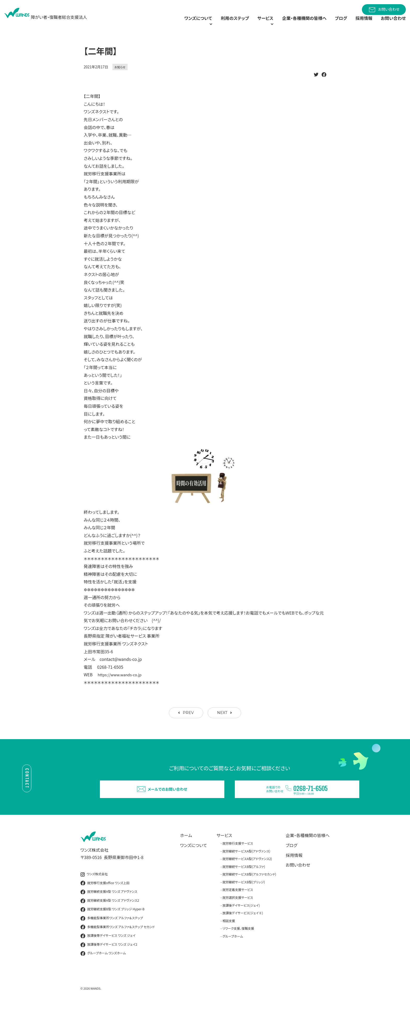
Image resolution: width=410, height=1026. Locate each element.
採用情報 (360, 23)
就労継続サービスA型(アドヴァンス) (246, 870)
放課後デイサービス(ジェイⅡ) (243, 932)
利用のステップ (216, 23)
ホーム (186, 854)
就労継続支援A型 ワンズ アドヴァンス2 (110, 919)
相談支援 (229, 940)
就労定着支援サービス (238, 909)
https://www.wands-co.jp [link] (122, 685)
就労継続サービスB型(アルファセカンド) (249, 893)
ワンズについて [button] (173, 23)
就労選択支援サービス (238, 916)
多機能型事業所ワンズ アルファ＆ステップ (112, 937)
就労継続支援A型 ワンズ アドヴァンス (109, 910)
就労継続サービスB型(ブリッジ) (244, 901)
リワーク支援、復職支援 (238, 947)
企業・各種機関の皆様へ (296, 23)
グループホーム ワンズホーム (103, 972)
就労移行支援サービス (238, 862)
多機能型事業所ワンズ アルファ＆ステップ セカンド (118, 946)
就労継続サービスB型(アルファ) (244, 885)
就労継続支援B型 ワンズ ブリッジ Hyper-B (113, 928)
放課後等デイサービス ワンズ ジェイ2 (109, 963)
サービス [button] (250, 23)
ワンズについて (193, 864)
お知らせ (120, 78)
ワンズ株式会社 (94, 893)
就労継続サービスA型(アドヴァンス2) (247, 878)
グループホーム (233, 955)
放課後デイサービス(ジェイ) (241, 924)
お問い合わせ (384, 10)
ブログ (336, 23)
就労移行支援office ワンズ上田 (105, 902)
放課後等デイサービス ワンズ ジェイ (108, 954)
